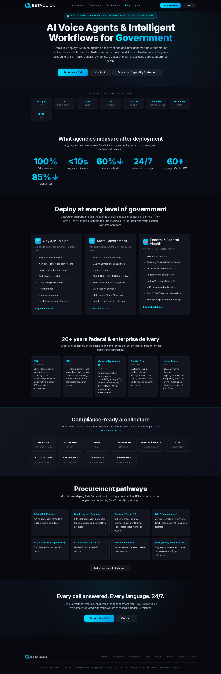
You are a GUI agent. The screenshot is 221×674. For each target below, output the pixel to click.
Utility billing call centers (51, 282)
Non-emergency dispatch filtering (56, 263)
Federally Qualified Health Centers (164, 262)
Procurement (113, 5)
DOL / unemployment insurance (109, 263)
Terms (193, 656)
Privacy (181, 656)
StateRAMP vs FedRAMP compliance (112, 276)
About (138, 5)
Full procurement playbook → (110, 568)
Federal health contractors (160, 274)
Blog (127, 5)
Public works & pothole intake (54, 270)
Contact (189, 5)
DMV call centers (101, 270)
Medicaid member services (107, 257)
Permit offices (46, 288)
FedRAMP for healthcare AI (161, 281)
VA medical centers (157, 256)
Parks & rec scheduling (50, 276)
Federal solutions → (154, 306)
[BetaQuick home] (40, 5)
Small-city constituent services (54, 301)
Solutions (77, 5)
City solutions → (44, 308)
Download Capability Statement (137, 72)
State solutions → (99, 308)
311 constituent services (51, 257)
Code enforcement (48, 295)
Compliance (95, 5)
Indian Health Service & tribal (161, 268)
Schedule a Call (170, 5)
